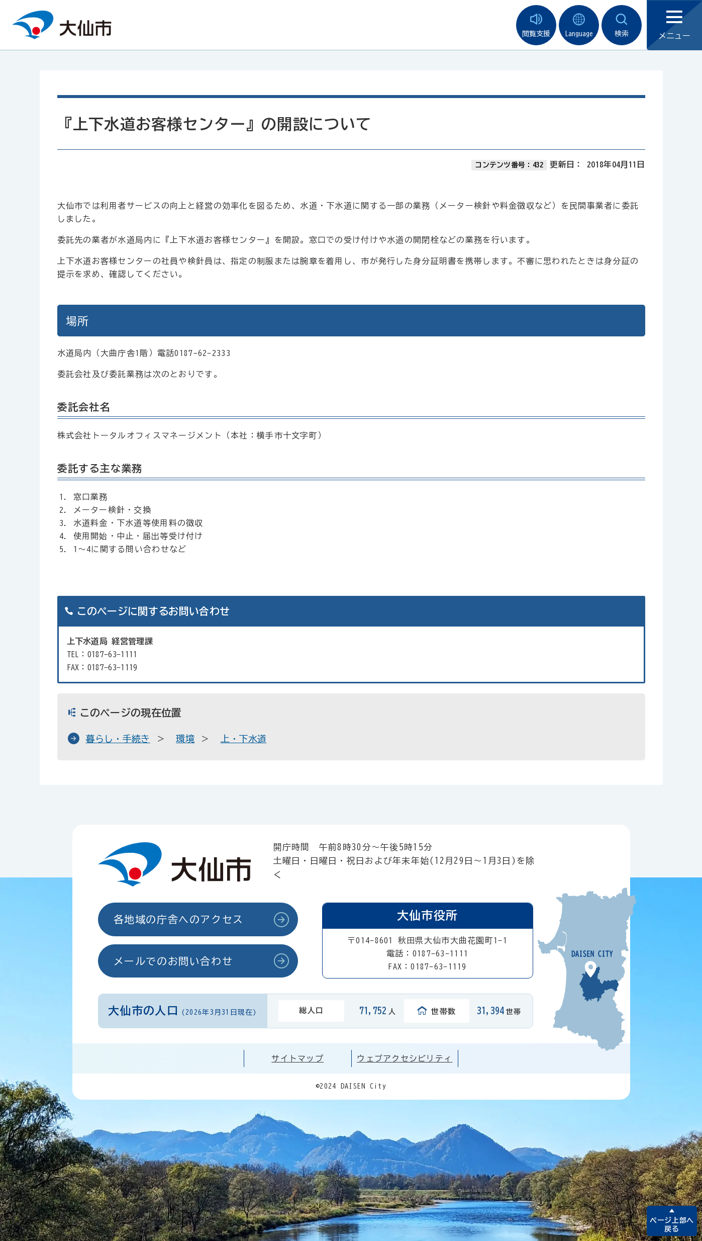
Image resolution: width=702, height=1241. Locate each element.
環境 (185, 738)
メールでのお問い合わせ (173, 961)
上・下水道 (244, 738)
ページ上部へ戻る (671, 1224)
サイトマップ (297, 1058)
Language (578, 25)
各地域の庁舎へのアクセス (179, 919)
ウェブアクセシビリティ (404, 1058)
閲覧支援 (536, 25)
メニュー (674, 25)
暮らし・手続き (118, 738)
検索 (621, 25)
